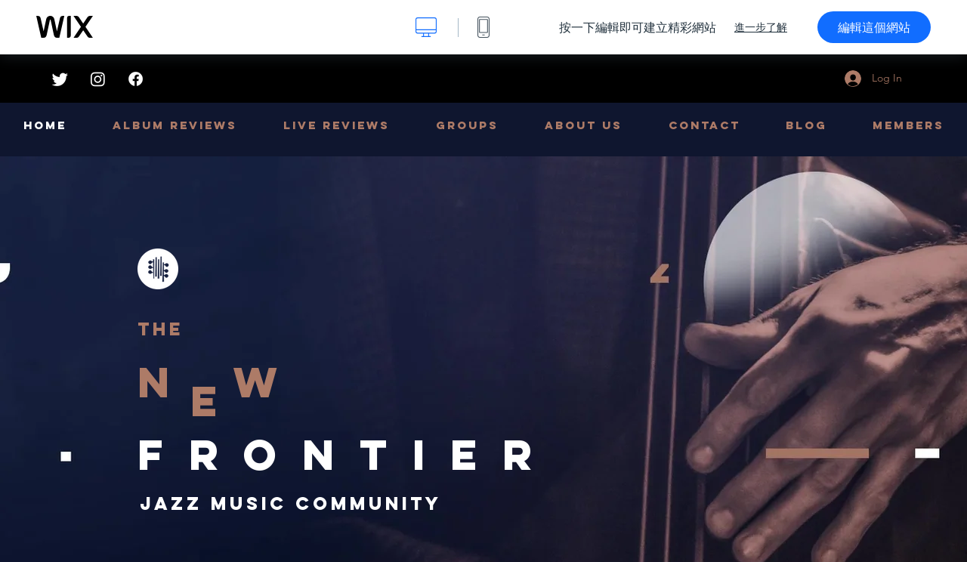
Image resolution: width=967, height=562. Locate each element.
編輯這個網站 (874, 27)
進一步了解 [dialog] (760, 27)
